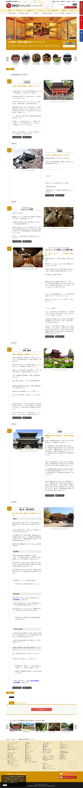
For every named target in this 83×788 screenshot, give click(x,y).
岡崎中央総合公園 (47, 749)
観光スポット (29, 747)
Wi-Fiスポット (29, 760)
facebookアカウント (65, 744)
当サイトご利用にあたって (14, 747)
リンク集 (10, 744)
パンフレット (66, 773)
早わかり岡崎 (12, 13)
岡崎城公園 (46, 744)
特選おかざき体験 (47, 13)
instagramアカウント (66, 747)
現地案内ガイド (29, 758)
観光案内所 (29, 757)
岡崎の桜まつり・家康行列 (49, 757)
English (58, 1)
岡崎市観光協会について (13, 749)
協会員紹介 (11, 756)
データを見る (17, 137)
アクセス (28, 754)
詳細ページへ (27, 137)
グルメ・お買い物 (30, 751)
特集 (27, 744)
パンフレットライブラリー (14, 760)
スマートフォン (41, 784)
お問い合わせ (11, 746)
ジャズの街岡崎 (47, 752)
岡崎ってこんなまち (81, 22)
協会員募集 (11, 754)
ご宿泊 (28, 752)
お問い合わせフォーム (68, 777)
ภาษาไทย (74, 1)
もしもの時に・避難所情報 (32, 761)
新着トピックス (29, 755)
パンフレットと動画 (59, 13)
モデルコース (29, 746)
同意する (4, 785)
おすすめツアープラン (71, 13)
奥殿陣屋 (46, 746)
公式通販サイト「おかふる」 (81, 36)
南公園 (45, 747)
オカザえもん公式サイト (48, 765)
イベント (28, 749)
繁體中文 (63, 1)
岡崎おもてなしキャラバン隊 (49, 768)
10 (66, 101)
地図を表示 (41, 709)
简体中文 (69, 1)
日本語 (53, 1)
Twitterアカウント (65, 746)
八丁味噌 (35, 13)
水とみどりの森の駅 (48, 751)
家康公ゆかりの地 (23, 13)
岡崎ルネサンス (47, 767)
